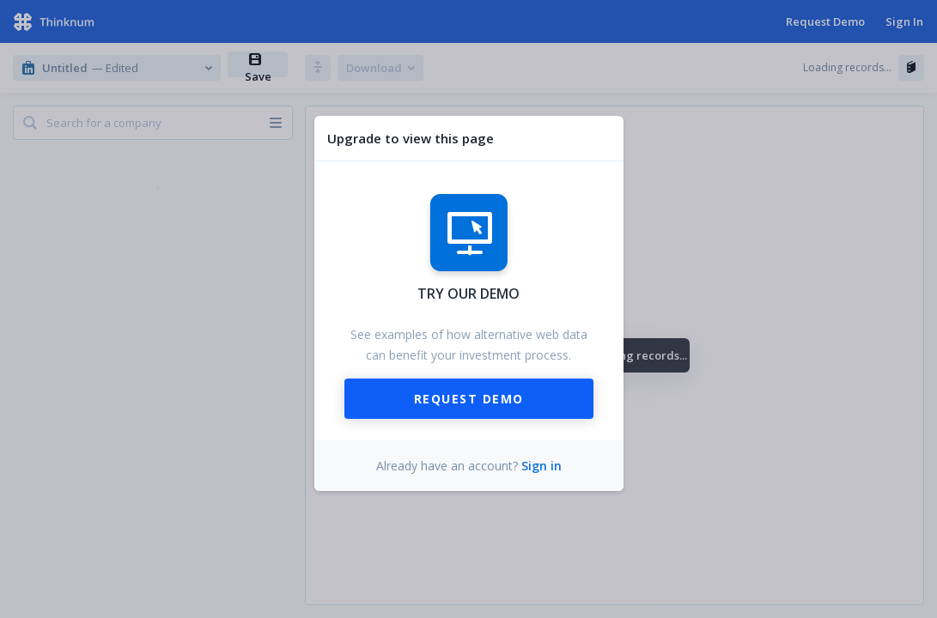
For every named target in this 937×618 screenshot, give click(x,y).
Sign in (541, 465)
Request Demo (469, 399)
